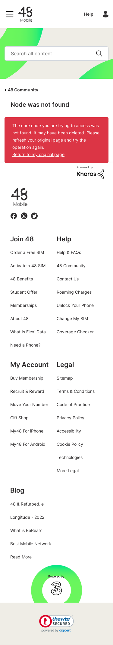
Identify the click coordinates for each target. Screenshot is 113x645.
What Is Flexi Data (28, 331)
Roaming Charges (74, 292)
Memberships (23, 305)
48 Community (25, 14)
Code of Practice (73, 404)
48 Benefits (21, 278)
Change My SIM (72, 318)
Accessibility (69, 430)
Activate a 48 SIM (28, 265)
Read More (21, 556)
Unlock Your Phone (75, 305)
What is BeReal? (26, 530)
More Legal (68, 470)
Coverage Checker (75, 331)
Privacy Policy (70, 417)
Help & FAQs (69, 252)
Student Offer (23, 292)
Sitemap (65, 378)
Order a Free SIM (27, 252)
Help (88, 14)
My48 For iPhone (26, 430)
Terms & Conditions (76, 391)
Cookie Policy (70, 444)
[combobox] (56, 53)
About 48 (19, 318)
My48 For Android (28, 444)
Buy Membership (26, 378)
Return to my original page (38, 154)
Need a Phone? (25, 344)
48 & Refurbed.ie (27, 503)
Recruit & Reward (27, 391)
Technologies (70, 457)
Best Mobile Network (30, 543)
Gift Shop (19, 417)
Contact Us (68, 278)
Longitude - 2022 (27, 517)
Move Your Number (29, 404)
